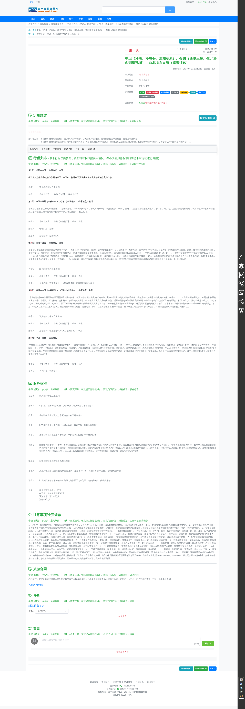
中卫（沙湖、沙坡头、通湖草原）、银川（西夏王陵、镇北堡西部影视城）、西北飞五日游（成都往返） (113, 24)
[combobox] (138, 9)
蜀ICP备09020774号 (122, 695)
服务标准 (46, 149)
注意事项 (57, 149)
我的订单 (202, 2)
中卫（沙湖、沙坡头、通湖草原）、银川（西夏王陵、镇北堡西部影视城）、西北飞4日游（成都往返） (83, 30)
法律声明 (117, 682)
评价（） (80, 149)
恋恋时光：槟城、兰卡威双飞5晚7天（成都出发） (59, 34)
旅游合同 (68, 149)
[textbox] (133, 9)
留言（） (92, 149)
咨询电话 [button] (190, 2)
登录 (32, 2)
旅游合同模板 (35, 585)
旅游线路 (44, 24)
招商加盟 (128, 682)
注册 (38, 2)
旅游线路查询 (57, 24)
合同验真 (140, 682)
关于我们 (105, 682)
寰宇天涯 (32, 24)
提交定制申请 (207, 118)
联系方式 (94, 682)
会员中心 (212, 2)
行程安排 (34, 149)
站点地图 (151, 682)
